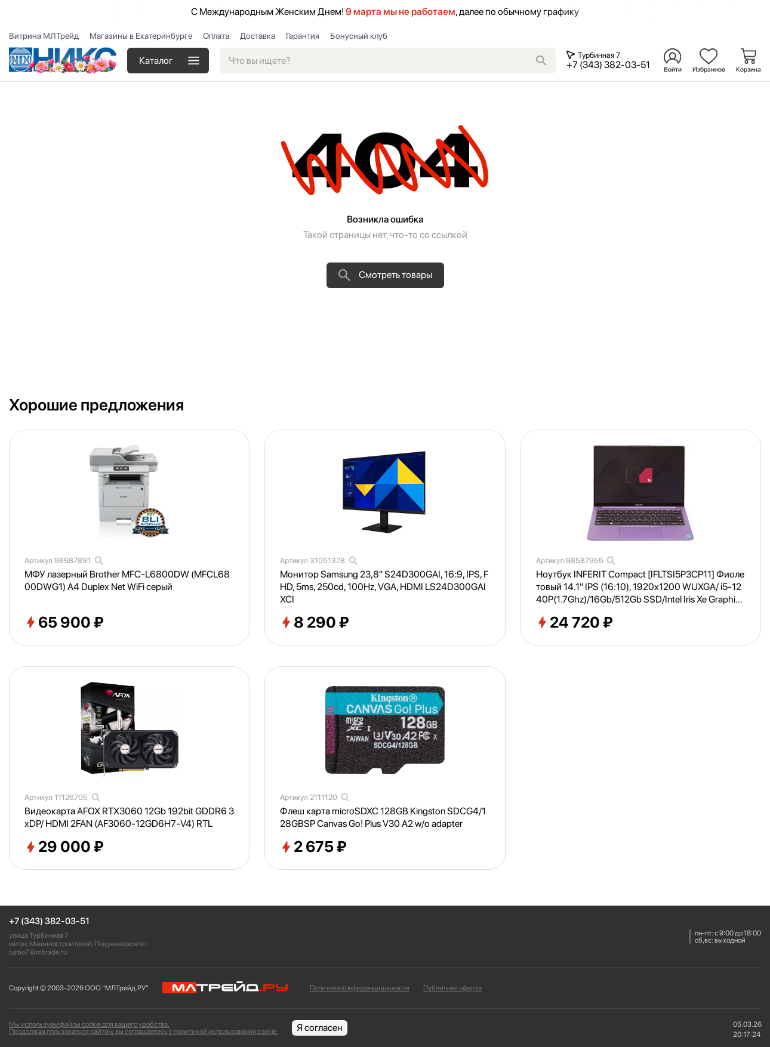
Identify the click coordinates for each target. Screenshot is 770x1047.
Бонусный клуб (358, 36)
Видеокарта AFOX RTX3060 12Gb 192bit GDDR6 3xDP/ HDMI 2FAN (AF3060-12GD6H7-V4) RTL (129, 817)
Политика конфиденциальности (359, 988)
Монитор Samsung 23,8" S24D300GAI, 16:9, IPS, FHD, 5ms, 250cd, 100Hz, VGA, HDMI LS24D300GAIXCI (384, 587)
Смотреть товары (385, 275)
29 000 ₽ (64, 847)
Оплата (216, 36)
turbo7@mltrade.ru (38, 952)
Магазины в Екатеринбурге (141, 36)
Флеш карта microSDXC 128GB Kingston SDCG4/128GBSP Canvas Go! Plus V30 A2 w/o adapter (383, 817)
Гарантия (302, 36)
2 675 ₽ (313, 847)
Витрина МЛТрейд (44, 36)
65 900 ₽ (64, 623)
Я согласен (320, 1027)
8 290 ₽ (314, 623)
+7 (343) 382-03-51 (49, 921)
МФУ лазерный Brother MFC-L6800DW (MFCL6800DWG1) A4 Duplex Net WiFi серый (127, 580)
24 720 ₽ (574, 623)
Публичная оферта (452, 988)
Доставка (257, 36)
